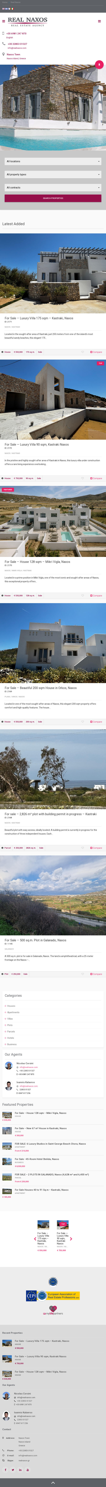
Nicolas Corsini (25, 1063)
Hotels (10, 1038)
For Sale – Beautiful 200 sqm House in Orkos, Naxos (41, 688)
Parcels (11, 1031)
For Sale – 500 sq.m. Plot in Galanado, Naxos (35, 940)
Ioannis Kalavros (26, 1082)
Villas (10, 1018)
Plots (10, 1025)
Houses (11, 1006)
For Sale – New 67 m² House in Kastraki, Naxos (41, 1128)
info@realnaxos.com (17, 48)
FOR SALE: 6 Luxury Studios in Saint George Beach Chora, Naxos (50, 1143)
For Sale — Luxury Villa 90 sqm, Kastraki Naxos (37, 444)
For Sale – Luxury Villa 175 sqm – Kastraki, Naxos (39, 318)
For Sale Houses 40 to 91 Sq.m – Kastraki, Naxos (41, 1189)
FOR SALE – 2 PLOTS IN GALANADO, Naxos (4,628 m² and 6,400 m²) (52, 1174)
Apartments (13, 1012)
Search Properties (53, 198)
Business (12, 1044)
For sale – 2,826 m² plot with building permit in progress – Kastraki (51, 814)
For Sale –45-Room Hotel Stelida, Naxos (37, 1159)
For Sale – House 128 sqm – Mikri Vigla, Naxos (37, 562)
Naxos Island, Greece (16, 58)
